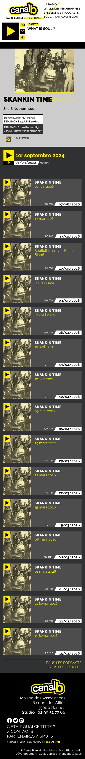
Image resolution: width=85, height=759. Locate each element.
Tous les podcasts (64, 663)
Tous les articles (65, 667)
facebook (21, 138)
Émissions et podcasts (61, 12)
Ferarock (51, 742)
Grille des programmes (62, 8)
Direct (33, 24)
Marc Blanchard (69, 750)
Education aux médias (61, 16)
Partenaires (21, 736)
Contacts (22, 731)
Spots (46, 736)
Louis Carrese (48, 753)
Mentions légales (70, 753)
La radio (50, 4)
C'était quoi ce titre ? (31, 726)
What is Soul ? (41, 29)
